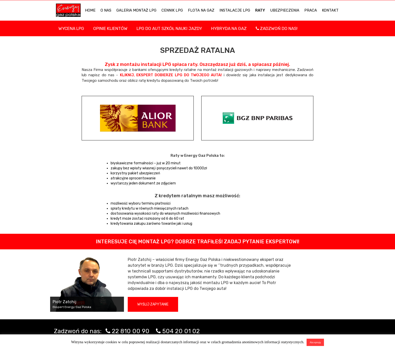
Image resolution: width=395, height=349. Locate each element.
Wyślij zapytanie (153, 304)
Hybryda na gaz (229, 28)
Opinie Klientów (110, 28)
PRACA (310, 10)
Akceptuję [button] (315, 342)
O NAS (106, 10)
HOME (90, 10)
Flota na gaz (201, 10)
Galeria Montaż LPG (136, 10)
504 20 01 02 (181, 331)
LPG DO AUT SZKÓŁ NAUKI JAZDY (169, 28)
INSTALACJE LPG (234, 10)
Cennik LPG (172, 10)
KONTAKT (330, 10)
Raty (260, 10)
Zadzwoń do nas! (277, 28)
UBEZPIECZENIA (284, 10)
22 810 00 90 (130, 331)
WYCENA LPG (71, 28)
